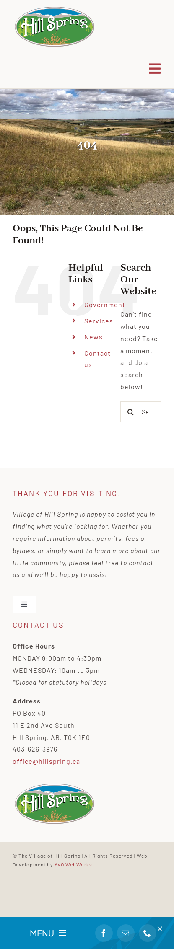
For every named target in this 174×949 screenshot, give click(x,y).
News (93, 337)
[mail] (126, 933)
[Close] (160, 929)
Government (104, 304)
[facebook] (104, 933)
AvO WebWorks (73, 864)
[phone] (147, 933)
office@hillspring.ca (46, 761)
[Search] (130, 411)
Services (98, 321)
